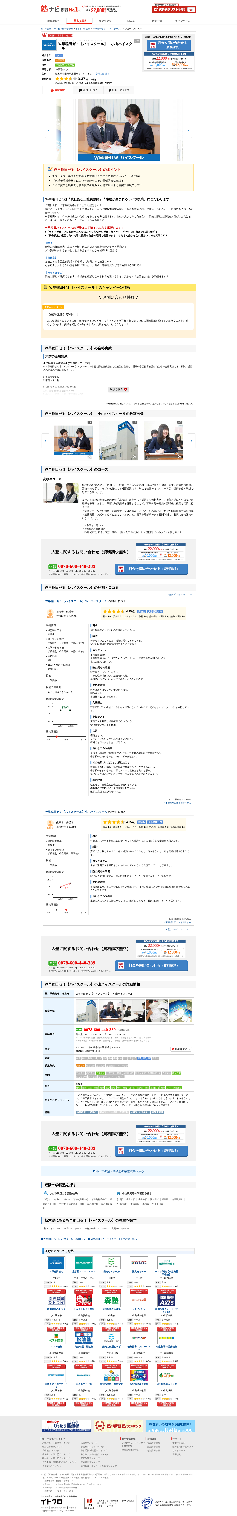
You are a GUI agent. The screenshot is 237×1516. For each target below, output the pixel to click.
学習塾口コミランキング (92, 1446)
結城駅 (165, 1199)
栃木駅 (146, 1204)
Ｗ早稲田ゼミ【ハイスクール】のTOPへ (64, 1239)
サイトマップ (178, 1450)
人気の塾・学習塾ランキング (56, 1443)
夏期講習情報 (153, 1446)
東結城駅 (135, 1204)
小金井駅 (142, 1199)
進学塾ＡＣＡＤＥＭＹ (83, 1271)
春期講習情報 (153, 1443)
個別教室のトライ (56, 1309)
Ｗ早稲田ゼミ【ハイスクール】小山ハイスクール (76, 601)
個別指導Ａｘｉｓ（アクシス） (166, 1310)
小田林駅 (130, 1199)
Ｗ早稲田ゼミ (56, 1271)
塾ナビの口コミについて (181, 594)
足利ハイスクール (120, 1228)
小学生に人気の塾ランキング (56, 1454)
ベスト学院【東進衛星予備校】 (166, 1273)
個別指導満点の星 (139, 1384)
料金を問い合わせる (172, 44)
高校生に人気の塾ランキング (56, 1458)
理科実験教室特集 (130, 1450)
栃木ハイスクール (52, 1228)
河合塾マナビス (84, 1384)
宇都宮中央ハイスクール (96, 1228)
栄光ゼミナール (111, 1271)
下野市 (47, 1199)
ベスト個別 (56, 1346)
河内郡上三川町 (76, 1204)
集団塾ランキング (89, 1443)
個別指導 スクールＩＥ (139, 1348)
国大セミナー (139, 1271)
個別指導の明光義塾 (166, 1346)
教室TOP (60, 90)
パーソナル (139, 1309)
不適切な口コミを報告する (178, 803)
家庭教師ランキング (90, 1458)
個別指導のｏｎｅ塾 (166, 1384)
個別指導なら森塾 (111, 1309)
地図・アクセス (120, 90)
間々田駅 (154, 1199)
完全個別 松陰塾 (84, 1346)
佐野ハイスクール (72, 1228)
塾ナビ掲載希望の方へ (183, 1446)
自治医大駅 (177, 1199)
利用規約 (176, 1454)
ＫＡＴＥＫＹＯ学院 (84, 1309)
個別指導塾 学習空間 (111, 1384)
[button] (48, 130)
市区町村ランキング (90, 1462)
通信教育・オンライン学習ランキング (99, 1466)
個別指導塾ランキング (52, 1446)
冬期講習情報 (153, 1450)
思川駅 (120, 1199)
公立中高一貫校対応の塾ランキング (59, 1462)
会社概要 (44, 1507)
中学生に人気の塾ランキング (94, 1454)
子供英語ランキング (51, 1466)
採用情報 (72, 1507)
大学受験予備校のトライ (56, 1385)
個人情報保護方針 (58, 1507)
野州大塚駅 (122, 1204)
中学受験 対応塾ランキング (94, 1450)
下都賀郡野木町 (80, 1199)
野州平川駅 (157, 1204)
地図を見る (181, 1049)
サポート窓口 (178, 1443)
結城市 (57, 1199)
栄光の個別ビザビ (111, 1346)
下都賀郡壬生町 (99, 1199)
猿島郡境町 (92, 1204)
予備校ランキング (50, 1450)
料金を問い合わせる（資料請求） (56, 1291)
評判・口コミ (90, 90)
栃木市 (67, 1199)
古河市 (62, 1204)
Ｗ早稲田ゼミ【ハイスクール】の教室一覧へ (114, 1239)
